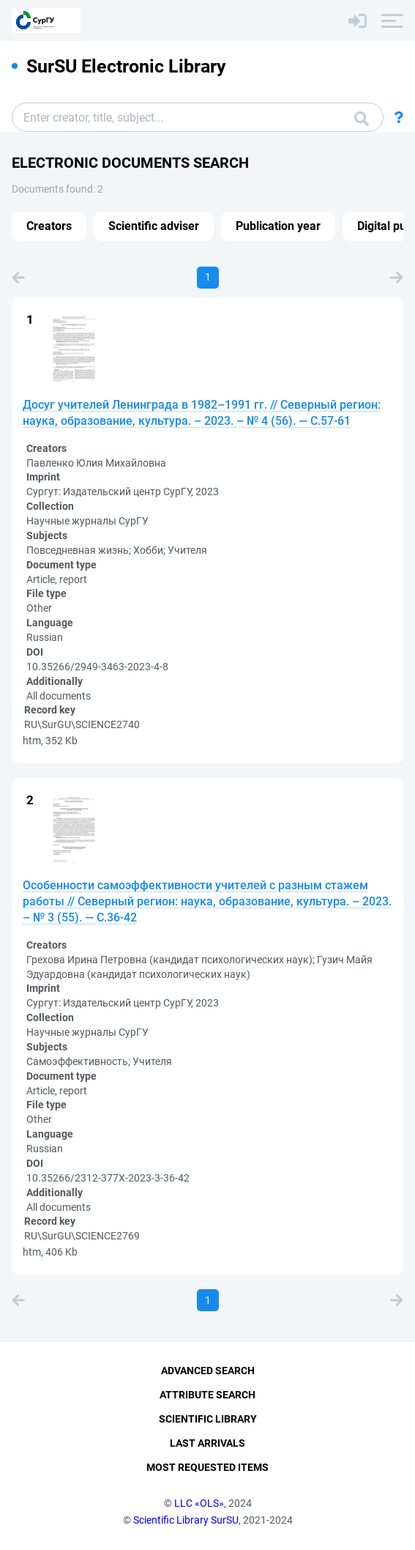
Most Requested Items (207, 1467)
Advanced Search (208, 1370)
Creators (49, 226)
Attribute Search (207, 1395)
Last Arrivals (207, 1443)
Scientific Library (208, 1419)
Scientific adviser (153, 226)
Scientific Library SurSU (186, 1520)
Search (361, 118)
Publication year (278, 226)
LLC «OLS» (199, 1503)
